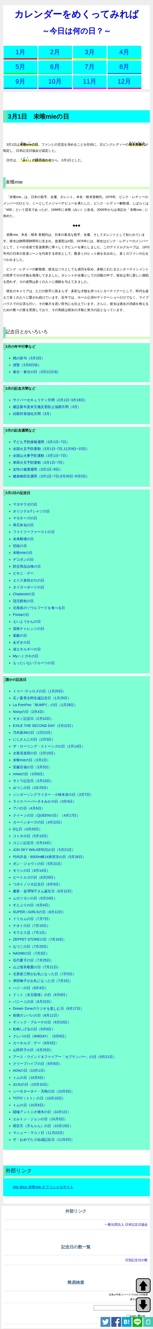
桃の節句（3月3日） (29, 358)
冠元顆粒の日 (23, 601)
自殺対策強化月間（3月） (33, 414)
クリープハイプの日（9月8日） (37, 1064)
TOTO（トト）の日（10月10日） (39, 1098)
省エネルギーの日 (27, 649)
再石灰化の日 (23, 525)
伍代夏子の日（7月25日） (33, 960)
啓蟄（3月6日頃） (27, 365)
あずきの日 (21, 642)
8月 (124, 66)
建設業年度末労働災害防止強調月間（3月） (47, 407)
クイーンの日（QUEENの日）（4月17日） (46, 815)
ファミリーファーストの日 (34, 532)
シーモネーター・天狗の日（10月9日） (43, 1091)
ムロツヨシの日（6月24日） (35, 898)
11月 (89, 81)
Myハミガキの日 (26, 656)
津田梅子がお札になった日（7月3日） (42, 981)
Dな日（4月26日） (27, 829)
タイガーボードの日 (28, 587)
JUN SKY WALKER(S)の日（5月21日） (44, 850)
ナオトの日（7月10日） (31, 926)
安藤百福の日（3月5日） (32, 767)
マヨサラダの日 (25, 504)
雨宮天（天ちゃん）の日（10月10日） (43, 1126)
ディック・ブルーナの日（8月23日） (42, 1022)
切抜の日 (20, 546)
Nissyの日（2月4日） (29, 712)
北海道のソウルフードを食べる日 (39, 608)
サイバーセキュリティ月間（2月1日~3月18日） (50, 400)
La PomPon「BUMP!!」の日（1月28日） (45, 705)
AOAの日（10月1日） (30, 1070)
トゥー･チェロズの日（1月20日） (39, 691)
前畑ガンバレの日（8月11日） (37, 1015)
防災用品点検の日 (27, 566)
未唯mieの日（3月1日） (32, 760)
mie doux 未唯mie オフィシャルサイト (43, 1187)
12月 (124, 81)
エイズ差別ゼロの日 (28, 580)
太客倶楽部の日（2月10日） (35, 753)
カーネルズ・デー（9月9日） (36, 1043)
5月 (20, 66)
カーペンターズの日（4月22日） (38, 822)
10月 (55, 81)
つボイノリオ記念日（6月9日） (37, 884)
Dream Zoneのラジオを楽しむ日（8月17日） (48, 1008)
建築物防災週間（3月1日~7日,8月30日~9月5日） (51, 476)
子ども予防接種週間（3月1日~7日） (41, 442)
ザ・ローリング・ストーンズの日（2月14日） (49, 746)
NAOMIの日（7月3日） (31, 953)
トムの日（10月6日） (30, 1078)
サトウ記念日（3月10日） (33, 781)
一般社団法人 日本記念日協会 (126, 1224)
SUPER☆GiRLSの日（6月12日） (39, 912)
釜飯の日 (20, 635)
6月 (55, 66)
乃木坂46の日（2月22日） (33, 732)
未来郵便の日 (23, 539)
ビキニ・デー (23, 573)
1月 (20, 52)
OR (143, 1316)
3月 (90, 52)
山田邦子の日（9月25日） (33, 1050)
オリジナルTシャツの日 (31, 511)
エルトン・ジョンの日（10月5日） (40, 1119)
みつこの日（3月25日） (31, 788)
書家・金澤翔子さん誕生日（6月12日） (43, 891)
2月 (55, 52)
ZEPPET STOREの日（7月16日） (40, 939)
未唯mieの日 (22, 553)
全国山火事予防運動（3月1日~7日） (41, 456)
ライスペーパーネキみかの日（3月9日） (44, 801)
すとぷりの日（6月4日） (32, 905)
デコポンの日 (23, 559)
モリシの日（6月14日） (31, 870)
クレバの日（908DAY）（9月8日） (40, 1036)
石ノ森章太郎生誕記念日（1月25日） (42, 698)
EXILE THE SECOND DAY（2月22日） (44, 726)
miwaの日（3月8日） (29, 774)
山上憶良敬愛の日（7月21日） (37, 967)
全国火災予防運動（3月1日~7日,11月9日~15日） (51, 449)
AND (133, 1316)
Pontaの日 (21, 615)
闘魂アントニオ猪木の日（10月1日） (42, 1112)
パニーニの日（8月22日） (33, 1002)
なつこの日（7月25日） (31, 946)
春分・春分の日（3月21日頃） (37, 372)
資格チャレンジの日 (28, 629)
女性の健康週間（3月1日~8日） (38, 469)
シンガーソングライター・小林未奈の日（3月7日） (53, 794)
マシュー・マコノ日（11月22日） (39, 1133)
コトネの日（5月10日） (31, 836)
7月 (90, 66)
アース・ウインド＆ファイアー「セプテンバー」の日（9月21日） (64, 1057)
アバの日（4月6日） (29, 808)
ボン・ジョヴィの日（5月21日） (38, 864)
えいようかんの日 (27, 621)
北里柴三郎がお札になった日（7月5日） (44, 974)
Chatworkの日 (24, 594)
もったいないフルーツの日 (34, 663)
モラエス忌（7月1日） (30, 932)
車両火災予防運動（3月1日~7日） (39, 462)
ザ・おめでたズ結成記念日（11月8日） (43, 1140)
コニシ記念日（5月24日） (33, 843)
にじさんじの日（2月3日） (34, 739)
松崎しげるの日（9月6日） (34, 1029)
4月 (124, 52)
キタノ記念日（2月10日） (33, 718)
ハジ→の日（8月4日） (30, 988)
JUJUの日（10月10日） (31, 1084)
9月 (20, 81)
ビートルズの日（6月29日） (35, 877)
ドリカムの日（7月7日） (32, 919)
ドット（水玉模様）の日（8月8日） (41, 995)
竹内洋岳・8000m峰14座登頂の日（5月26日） (49, 857)
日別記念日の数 (136, 1260)
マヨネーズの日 (25, 518)
